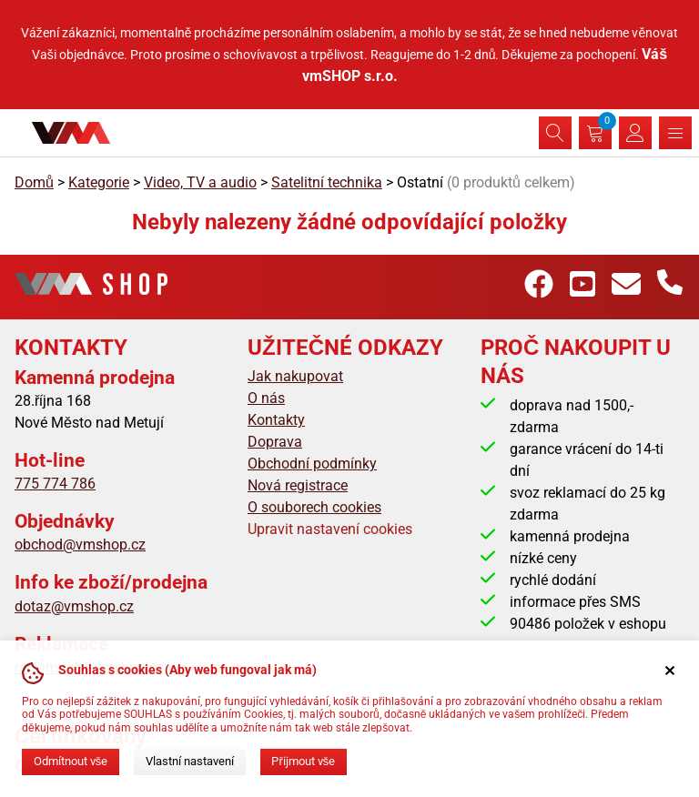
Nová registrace (298, 485)
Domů (34, 182)
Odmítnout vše (70, 761)
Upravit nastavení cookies (330, 529)
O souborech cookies (314, 507)
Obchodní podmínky (312, 463)
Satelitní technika (326, 182)
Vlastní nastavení (190, 761)
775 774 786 (55, 483)
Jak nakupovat (295, 376)
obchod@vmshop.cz (80, 544)
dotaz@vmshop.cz (74, 606)
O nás (266, 398)
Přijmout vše (303, 761)
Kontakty (276, 420)
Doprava (275, 441)
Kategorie (98, 182)
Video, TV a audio (200, 182)
